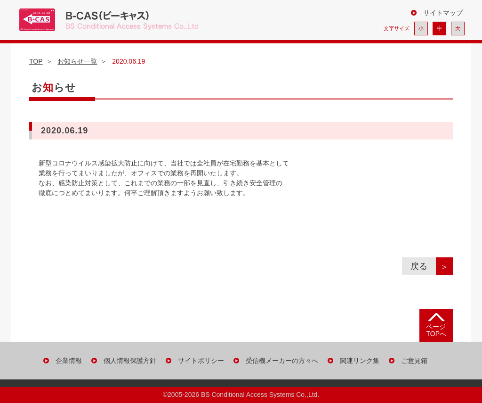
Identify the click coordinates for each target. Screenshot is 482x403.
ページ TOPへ (436, 330)
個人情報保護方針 (130, 360)
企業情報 (69, 360)
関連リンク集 (359, 360)
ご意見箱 (414, 360)
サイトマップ (443, 12)
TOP (36, 61)
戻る (423, 266)
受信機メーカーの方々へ (282, 360)
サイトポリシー (201, 360)
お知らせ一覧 (77, 61)
